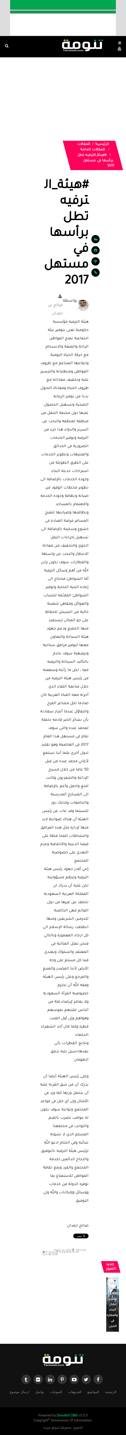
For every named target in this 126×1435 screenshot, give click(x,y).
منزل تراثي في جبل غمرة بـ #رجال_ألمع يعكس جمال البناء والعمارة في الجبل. (110, 1299)
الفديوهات (74, 1391)
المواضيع (93, 1391)
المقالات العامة (93, 150)
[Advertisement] (63, 93)
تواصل (39, 1391)
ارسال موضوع (19, 1391)
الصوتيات (56, 1391)
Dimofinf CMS (67, 1415)
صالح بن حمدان (52, 304)
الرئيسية (102, 144)
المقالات (84, 144)
